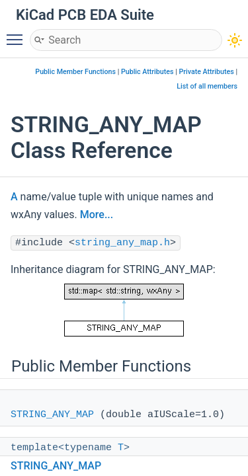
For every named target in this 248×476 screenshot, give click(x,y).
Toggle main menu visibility (18, 33)
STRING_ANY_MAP (52, 414)
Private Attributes (206, 71)
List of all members (207, 86)
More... (96, 214)
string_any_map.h (122, 243)
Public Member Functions (75, 71)
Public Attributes (147, 71)
